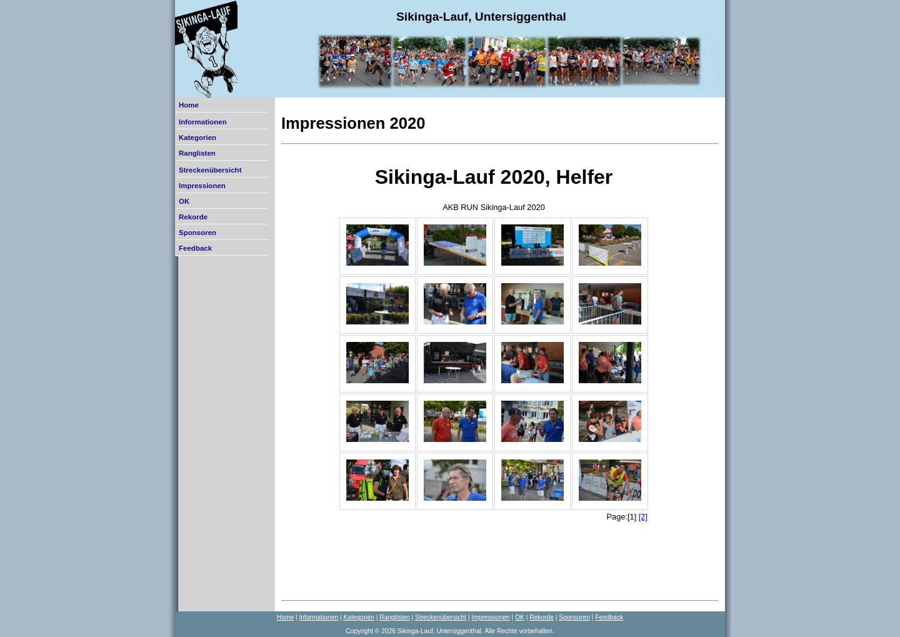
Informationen (203, 122)
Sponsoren (197, 232)
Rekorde (193, 217)
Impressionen (202, 185)
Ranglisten (197, 153)
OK (184, 201)
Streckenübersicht (210, 170)
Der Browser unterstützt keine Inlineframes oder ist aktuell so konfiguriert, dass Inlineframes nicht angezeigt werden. (493, 371)
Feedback (195, 248)
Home (189, 105)
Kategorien (197, 137)
